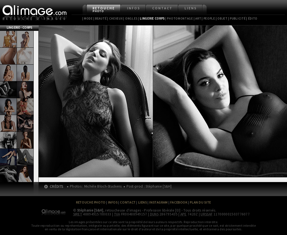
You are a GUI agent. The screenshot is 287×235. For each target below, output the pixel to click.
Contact (162, 8)
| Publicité (237, 18)
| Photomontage (179, 18)
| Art (197, 18)
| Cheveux (115, 18)
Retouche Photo (91, 202)
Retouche (104, 9)
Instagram (158, 202)
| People (208, 18)
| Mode (87, 18)
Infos (133, 8)
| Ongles (130, 18)
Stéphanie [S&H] (90, 210)
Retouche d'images (34, 19)
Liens (191, 8)
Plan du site (200, 202)
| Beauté (100, 18)
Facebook (179, 202)
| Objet (222, 18)
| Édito (251, 18)
